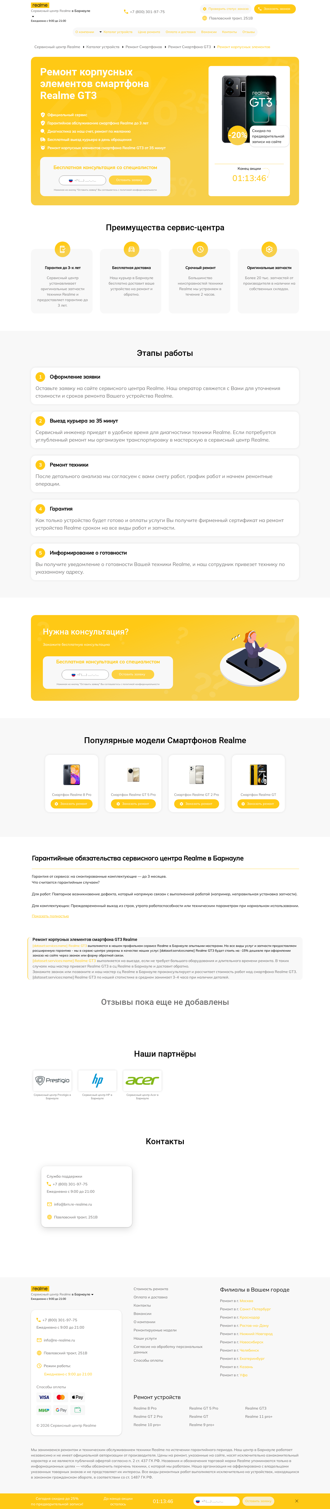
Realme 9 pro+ (201, 1424)
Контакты (229, 32)
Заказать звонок (274, 9)
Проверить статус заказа (226, 9)
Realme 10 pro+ (147, 1424)
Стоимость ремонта (151, 1288)
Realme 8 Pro (145, 1408)
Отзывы (248, 32)
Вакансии (209, 32)
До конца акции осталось (118, 1501)
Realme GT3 (256, 1408)
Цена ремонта (149, 32)
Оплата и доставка (181, 32)
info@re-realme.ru (55, 1340)
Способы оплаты (148, 1360)
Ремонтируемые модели (155, 1330)
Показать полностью (50, 916)
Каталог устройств (118, 32)
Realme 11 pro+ (259, 1416)
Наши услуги (145, 1338)
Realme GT (198, 1416)
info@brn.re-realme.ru (69, 1204)
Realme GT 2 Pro (148, 1416)
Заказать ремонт (70, 804)
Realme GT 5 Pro (203, 1408)
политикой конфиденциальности (138, 189)
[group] (52, 1085)
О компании (84, 32)
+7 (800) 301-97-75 (147, 11)
